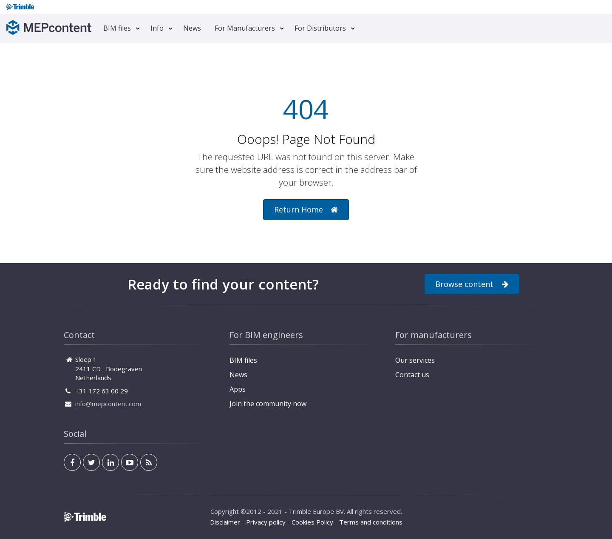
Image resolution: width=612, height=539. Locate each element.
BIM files (117, 28)
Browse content (471, 284)
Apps (238, 389)
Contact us (412, 374)
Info (157, 28)
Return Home (306, 210)
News (192, 28)
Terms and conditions (370, 522)
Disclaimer (225, 522)
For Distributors (320, 28)
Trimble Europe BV (316, 511)
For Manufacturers (245, 28)
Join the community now (268, 403)
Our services (415, 360)
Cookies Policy (312, 522)
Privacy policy (266, 522)
